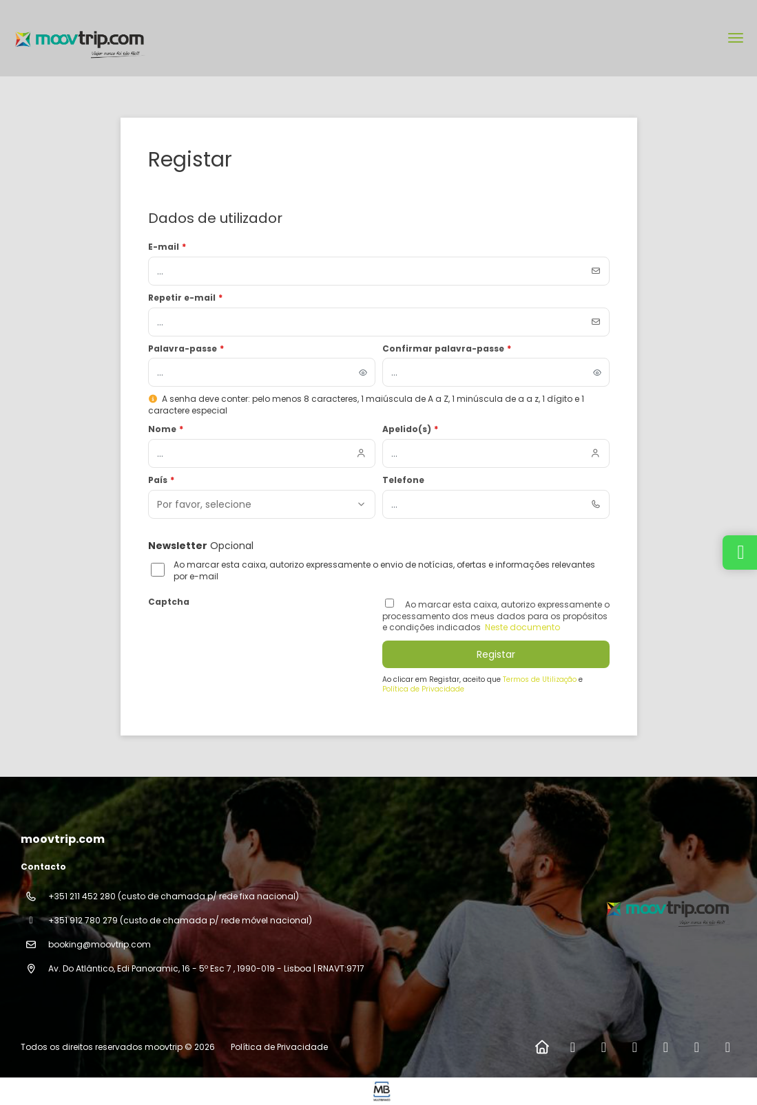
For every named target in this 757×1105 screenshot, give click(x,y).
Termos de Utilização (541, 679)
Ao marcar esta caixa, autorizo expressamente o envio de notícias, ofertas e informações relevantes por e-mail (384, 570)
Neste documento (521, 627)
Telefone (403, 480)
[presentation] (252, 638)
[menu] (735, 38)
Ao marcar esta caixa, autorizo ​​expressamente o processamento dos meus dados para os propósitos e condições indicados (496, 616)
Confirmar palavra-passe (447, 348)
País (161, 480)
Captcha (168, 602)
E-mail (167, 247)
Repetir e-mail (185, 297)
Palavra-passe (186, 348)
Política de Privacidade (423, 689)
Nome (166, 429)
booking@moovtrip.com (99, 944)
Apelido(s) (410, 429)
